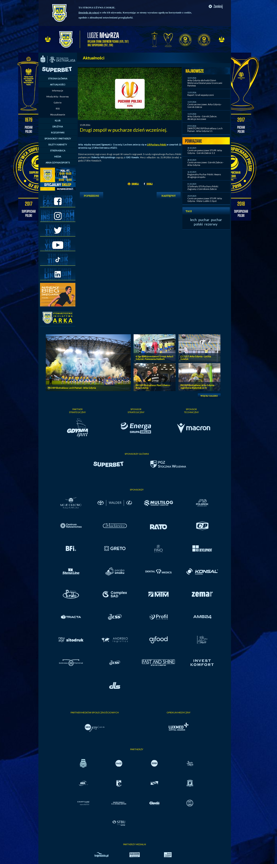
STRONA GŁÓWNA (57, 78)
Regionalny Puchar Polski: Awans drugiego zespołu (204, 175)
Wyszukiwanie (57, 114)
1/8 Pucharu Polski (157, 144)
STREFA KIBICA (57, 150)
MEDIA (57, 156)
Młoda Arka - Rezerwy (57, 96)
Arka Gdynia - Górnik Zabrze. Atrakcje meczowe (202, 117)
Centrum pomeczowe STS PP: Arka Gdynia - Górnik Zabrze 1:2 (204, 151)
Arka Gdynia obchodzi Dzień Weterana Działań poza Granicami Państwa (204, 83)
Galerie (58, 102)
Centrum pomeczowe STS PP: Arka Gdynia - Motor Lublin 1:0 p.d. (204, 199)
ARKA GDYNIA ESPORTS (58, 162)
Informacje (57, 90)
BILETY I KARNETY (57, 144)
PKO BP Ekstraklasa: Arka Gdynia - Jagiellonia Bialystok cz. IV (197, 386)
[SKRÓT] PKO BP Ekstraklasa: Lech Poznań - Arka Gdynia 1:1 (205, 129)
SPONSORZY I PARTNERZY (57, 138)
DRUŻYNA (57, 126)
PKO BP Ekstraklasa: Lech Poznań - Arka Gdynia (72, 387)
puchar (203, 219)
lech (193, 219)
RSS (58, 108)
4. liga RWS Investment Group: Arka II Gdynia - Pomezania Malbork (154, 357)
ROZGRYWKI (57, 132)
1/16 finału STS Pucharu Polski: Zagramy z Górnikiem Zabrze (203, 187)
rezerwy (210, 224)
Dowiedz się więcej (89, 12)
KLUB (58, 120)
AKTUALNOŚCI (57, 84)
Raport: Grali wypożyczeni (200, 95)
